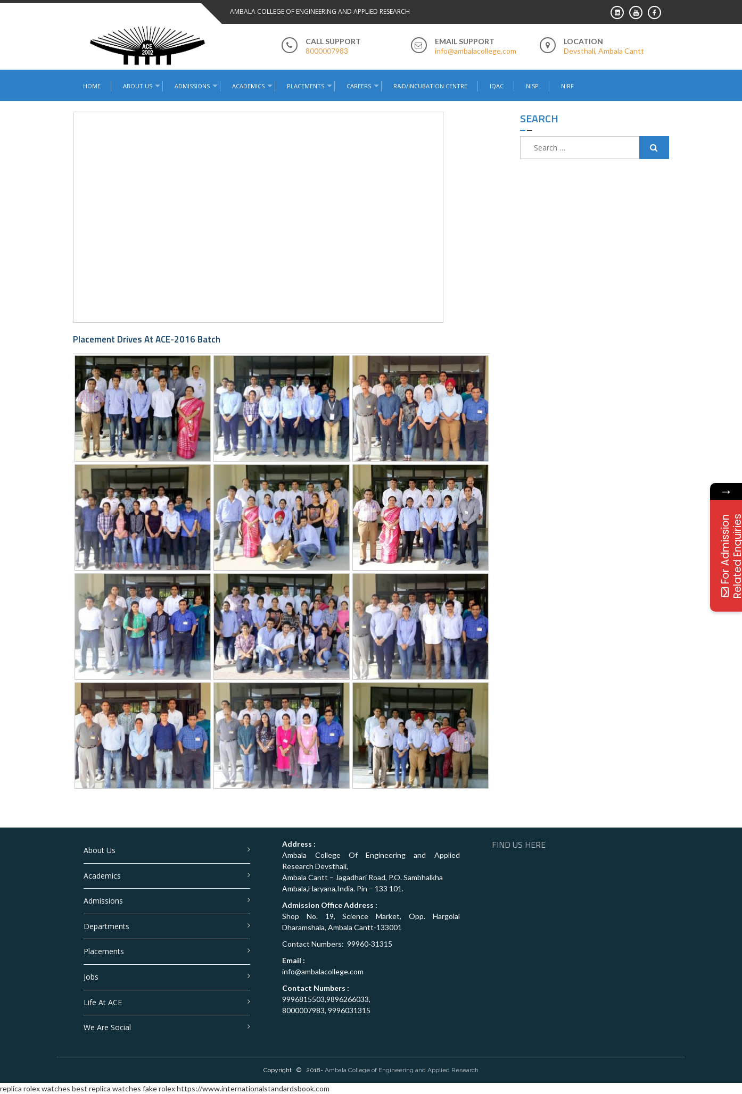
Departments (106, 926)
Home (92, 86)
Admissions (192, 86)
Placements (305, 86)
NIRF (567, 86)
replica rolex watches (35, 1088)
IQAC (497, 86)
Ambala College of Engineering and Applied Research (402, 1070)
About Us (137, 86)
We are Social (107, 1027)
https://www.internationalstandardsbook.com (253, 1088)
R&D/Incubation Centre (430, 86)
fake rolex (159, 1088)
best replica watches (106, 1088)
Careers (359, 86)
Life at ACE (103, 1002)
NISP (532, 86)
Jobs (91, 977)
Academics (248, 86)
